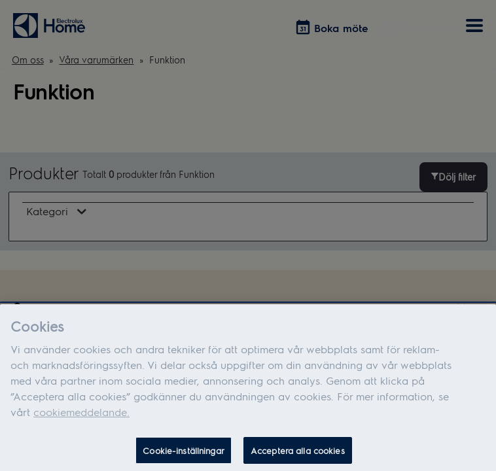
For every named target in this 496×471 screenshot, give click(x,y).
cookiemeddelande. (81, 415)
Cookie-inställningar (183, 453)
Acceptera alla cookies (298, 453)
